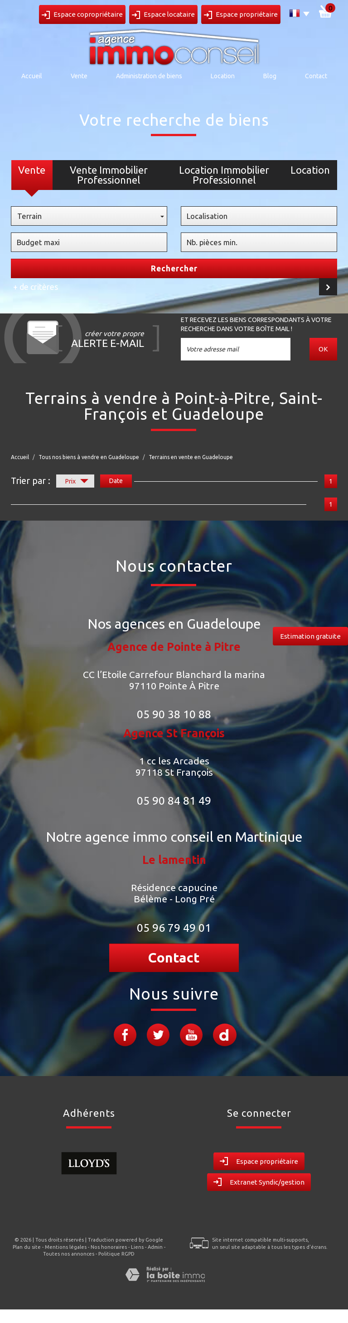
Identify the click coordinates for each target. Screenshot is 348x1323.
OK (323, 349)
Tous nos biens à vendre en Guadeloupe (89, 457)
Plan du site (27, 1247)
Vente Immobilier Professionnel (109, 174)
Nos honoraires (109, 1247)
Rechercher (174, 268)
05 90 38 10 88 (174, 714)
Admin (155, 1247)
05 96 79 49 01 (174, 927)
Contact (316, 76)
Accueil (31, 76)
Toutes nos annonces (68, 1254)
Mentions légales (66, 1247)
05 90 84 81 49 (174, 800)
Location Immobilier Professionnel (224, 174)
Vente (79, 76)
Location (223, 76)
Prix (76, 482)
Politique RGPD (116, 1254)
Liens (137, 1247)
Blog (269, 76)
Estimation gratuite (310, 636)
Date (116, 480)
